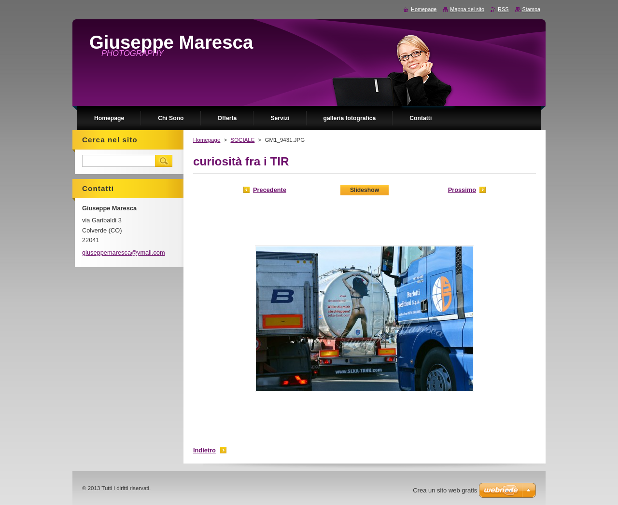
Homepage (206, 140)
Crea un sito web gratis (445, 490)
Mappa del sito (467, 9)
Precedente (269, 189)
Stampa (531, 9)
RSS (503, 9)
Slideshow (364, 190)
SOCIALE (242, 140)
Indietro (204, 450)
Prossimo (462, 189)
